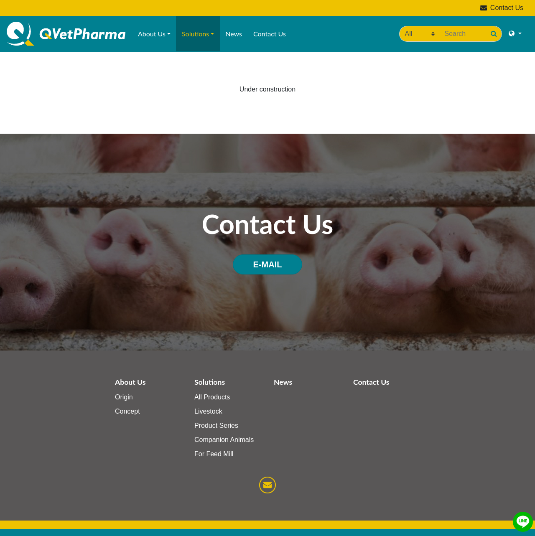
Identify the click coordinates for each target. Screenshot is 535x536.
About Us (152, 34)
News (233, 34)
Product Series (216, 425)
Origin (124, 397)
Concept (127, 411)
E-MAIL (267, 264)
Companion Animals (224, 439)
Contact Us (501, 7)
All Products (212, 397)
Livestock (208, 411)
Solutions (195, 34)
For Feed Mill (213, 453)
